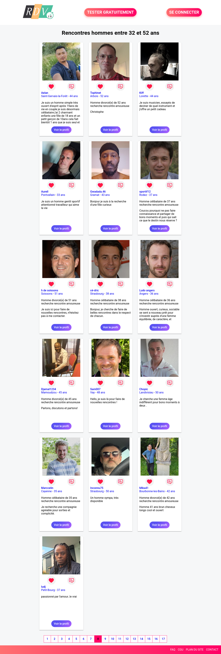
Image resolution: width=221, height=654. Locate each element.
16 (156, 639)
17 (163, 639)
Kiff (141, 92)
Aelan (44, 92)
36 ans (154, 293)
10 (112, 639)
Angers (143, 293)
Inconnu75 (96, 488)
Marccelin (47, 488)
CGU (180, 649)
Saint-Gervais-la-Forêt (54, 96)
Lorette (143, 96)
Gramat (94, 195)
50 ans (159, 392)
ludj (43, 586)
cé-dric (94, 290)
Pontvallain (48, 195)
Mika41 (143, 488)
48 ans (101, 392)
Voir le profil (61, 129)
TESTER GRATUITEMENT (110, 12)
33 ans (61, 195)
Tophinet (95, 92)
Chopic (143, 389)
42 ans (171, 491)
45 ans (63, 392)
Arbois (94, 96)
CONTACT (212, 649)
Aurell (44, 191)
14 (141, 639)
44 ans (74, 96)
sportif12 (145, 191)
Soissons (46, 293)
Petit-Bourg (48, 590)
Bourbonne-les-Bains (152, 491)
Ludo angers (147, 290)
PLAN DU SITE (195, 649)
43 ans (106, 195)
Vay (92, 392)
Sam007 (95, 389)
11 (119, 639)
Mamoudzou (48, 392)
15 (148, 639)
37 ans (153, 195)
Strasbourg (97, 293)
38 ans (110, 293)
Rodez (143, 195)
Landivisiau (146, 392)
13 (134, 639)
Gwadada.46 (98, 191)
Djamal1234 (48, 389)
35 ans (58, 491)
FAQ (172, 649)
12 (127, 639)
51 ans (59, 293)
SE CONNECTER (184, 12)
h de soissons (49, 290)
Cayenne (46, 491)
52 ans (104, 96)
